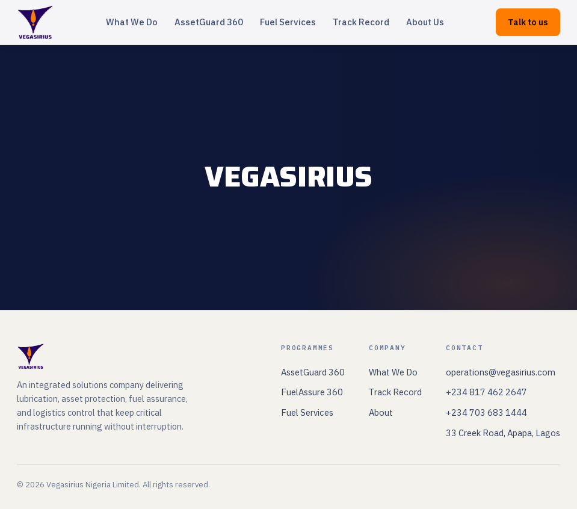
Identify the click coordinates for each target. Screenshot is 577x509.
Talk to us (528, 22)
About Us (425, 22)
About (381, 412)
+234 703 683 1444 (486, 412)
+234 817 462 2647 (486, 392)
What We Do (132, 22)
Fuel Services (288, 22)
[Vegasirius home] (35, 22)
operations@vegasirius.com (500, 372)
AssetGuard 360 (208, 22)
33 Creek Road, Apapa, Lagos (503, 433)
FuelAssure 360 (312, 392)
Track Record (361, 22)
